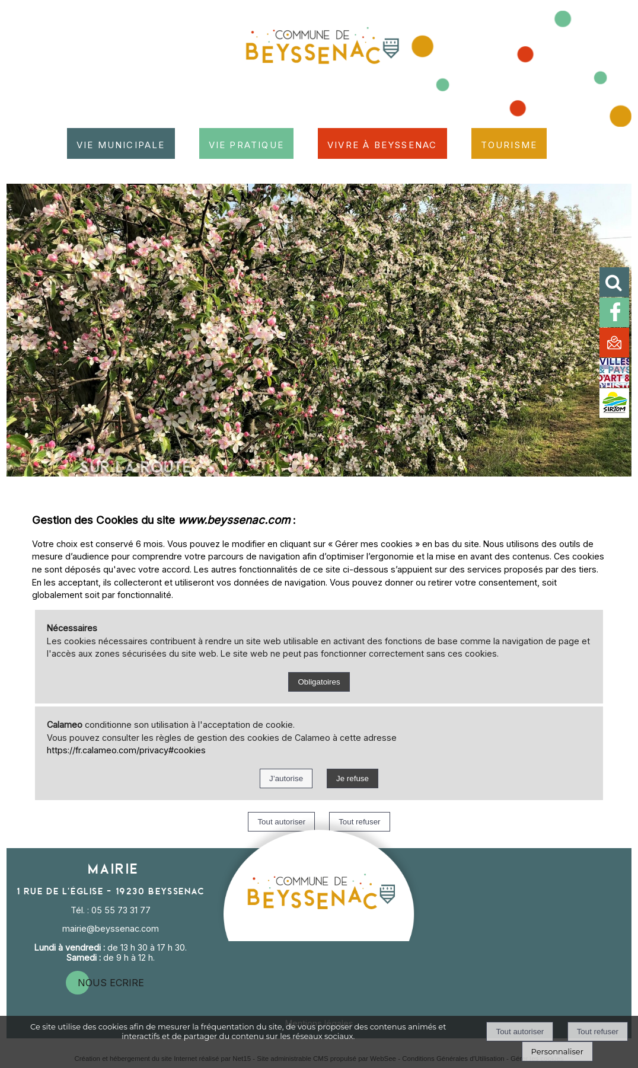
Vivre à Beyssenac (382, 143)
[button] (618, 286)
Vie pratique (246, 143)
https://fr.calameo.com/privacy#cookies (126, 750)
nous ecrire (111, 983)
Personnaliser (557, 1051)
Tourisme (509, 143)
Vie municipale (120, 143)
